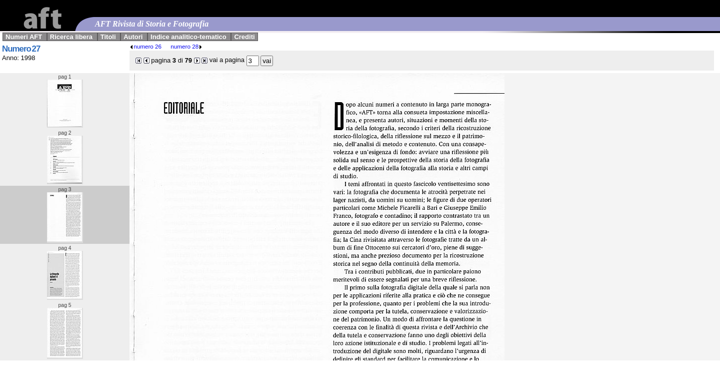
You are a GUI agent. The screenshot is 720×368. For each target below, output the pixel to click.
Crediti (244, 37)
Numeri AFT (24, 37)
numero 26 (146, 46)
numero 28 (186, 46)
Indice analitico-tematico (188, 37)
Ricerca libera (71, 37)
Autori (133, 37)
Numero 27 (21, 49)
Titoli (108, 37)
